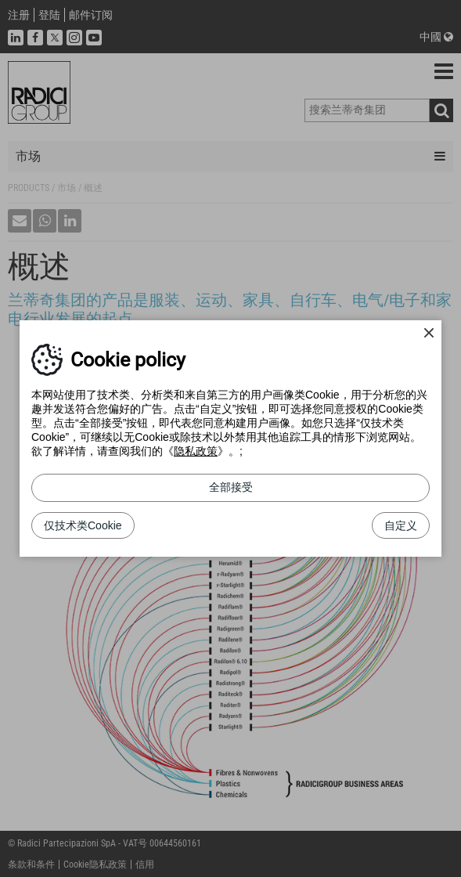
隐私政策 (196, 451)
